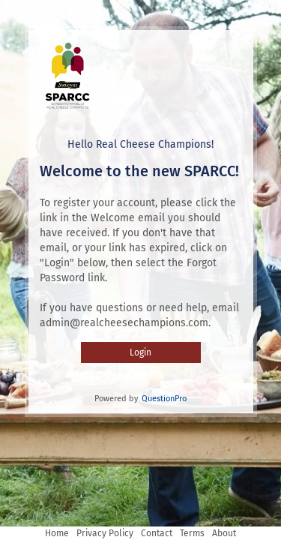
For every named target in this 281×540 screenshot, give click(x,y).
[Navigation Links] (140, 533)
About (224, 533)
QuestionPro (164, 399)
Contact (156, 533)
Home (57, 533)
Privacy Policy (104, 533)
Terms (192, 533)
